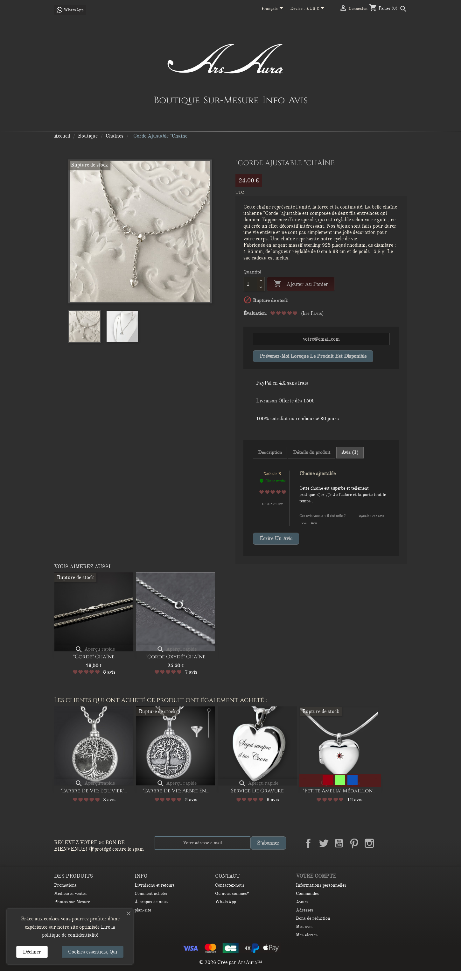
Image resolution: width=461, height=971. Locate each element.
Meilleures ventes (70, 893)
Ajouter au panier (301, 284)
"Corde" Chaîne (94, 656)
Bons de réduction (313, 918)
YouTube (338, 843)
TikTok (400, 843)
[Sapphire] (352, 780)
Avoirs (302, 901)
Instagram (369, 843)
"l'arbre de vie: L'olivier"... (93, 790)
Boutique (177, 100)
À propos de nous (151, 901)
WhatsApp (225, 901)
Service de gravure (257, 790)
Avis (298, 100)
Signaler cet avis (371, 516)
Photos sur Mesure (72, 901)
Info (273, 100)
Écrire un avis (276, 538)
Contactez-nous (229, 885)
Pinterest (354, 843)
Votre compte (316, 876)
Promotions (65, 885)
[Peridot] (340, 780)
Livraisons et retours (155, 885)
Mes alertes (307, 935)
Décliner (32, 952)
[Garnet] (328, 780)
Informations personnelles (321, 885)
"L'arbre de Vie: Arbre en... (176, 790)
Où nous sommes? (232, 893)
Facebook (308, 843)
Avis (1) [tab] (350, 452)
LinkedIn (384, 843)
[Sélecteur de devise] (316, 9)
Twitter (323, 843)
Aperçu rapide (95, 649)
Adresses (304, 910)
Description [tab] (270, 452)
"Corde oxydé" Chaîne (176, 656)
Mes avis (304, 926)
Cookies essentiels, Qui (92, 952)
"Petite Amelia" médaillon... (339, 790)
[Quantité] (250, 284)
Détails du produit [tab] (311, 452)
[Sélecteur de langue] (273, 9)
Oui (304, 522)
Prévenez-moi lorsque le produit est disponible (313, 356)
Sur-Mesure (231, 100)
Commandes (307, 893)
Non (314, 522)
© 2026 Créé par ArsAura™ (230, 962)
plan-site (143, 910)
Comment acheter (151, 893)
